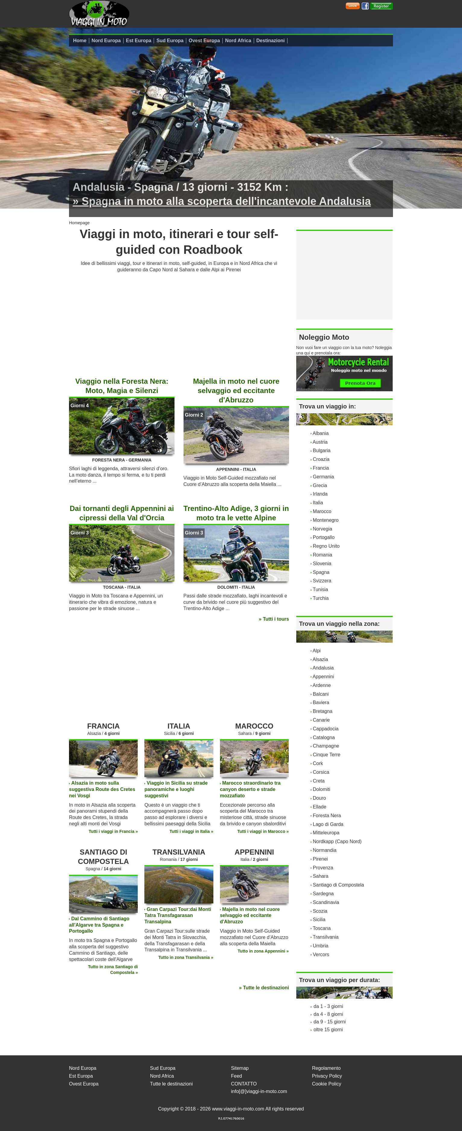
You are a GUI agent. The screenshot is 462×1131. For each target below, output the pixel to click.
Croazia (321, 459)
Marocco (322, 511)
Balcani (320, 694)
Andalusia (323, 667)
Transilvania (326, 937)
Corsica (321, 772)
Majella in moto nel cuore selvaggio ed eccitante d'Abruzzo (236, 390)
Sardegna (323, 893)
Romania (322, 554)
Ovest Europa (204, 40)
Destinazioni (270, 40)
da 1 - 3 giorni (328, 1006)
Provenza (323, 867)
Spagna (321, 572)
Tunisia (320, 589)
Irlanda (320, 493)
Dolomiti (321, 789)
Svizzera (322, 580)
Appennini (323, 676)
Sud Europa (170, 40)
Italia (318, 502)
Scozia (320, 911)
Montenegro (325, 520)
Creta (319, 780)
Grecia (320, 485)
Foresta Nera (327, 815)
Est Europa (138, 40)
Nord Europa (106, 40)
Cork (318, 763)
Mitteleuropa (326, 832)
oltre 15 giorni (328, 1029)
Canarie (321, 720)
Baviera (321, 702)
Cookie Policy (326, 1083)
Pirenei (320, 859)
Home (79, 40)
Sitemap (240, 1068)
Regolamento (326, 1068)
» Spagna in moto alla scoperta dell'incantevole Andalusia (222, 201)
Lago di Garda (328, 824)
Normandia (324, 850)
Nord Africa (238, 40)
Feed (236, 1076)
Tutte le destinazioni (171, 1083)
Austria (320, 442)
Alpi (317, 650)
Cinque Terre (326, 754)
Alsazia (320, 659)
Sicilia (319, 919)
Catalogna (324, 737)
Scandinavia (326, 902)
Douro (319, 798)
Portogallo (324, 537)
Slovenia (322, 563)
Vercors (321, 954)
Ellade (319, 806)
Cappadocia (325, 728)
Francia (321, 468)
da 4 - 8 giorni (328, 1014)
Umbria (320, 945)
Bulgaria (322, 450)
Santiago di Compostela (338, 884)
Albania (320, 433)
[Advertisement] (179, 322)
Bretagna (322, 711)
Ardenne (322, 685)
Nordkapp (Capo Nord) (337, 841)
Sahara (320, 876)
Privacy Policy (327, 1076)
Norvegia (322, 528)
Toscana (322, 928)
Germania (323, 476)
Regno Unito (326, 546)
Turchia (321, 598)
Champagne (326, 745)
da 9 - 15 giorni (330, 1021)
